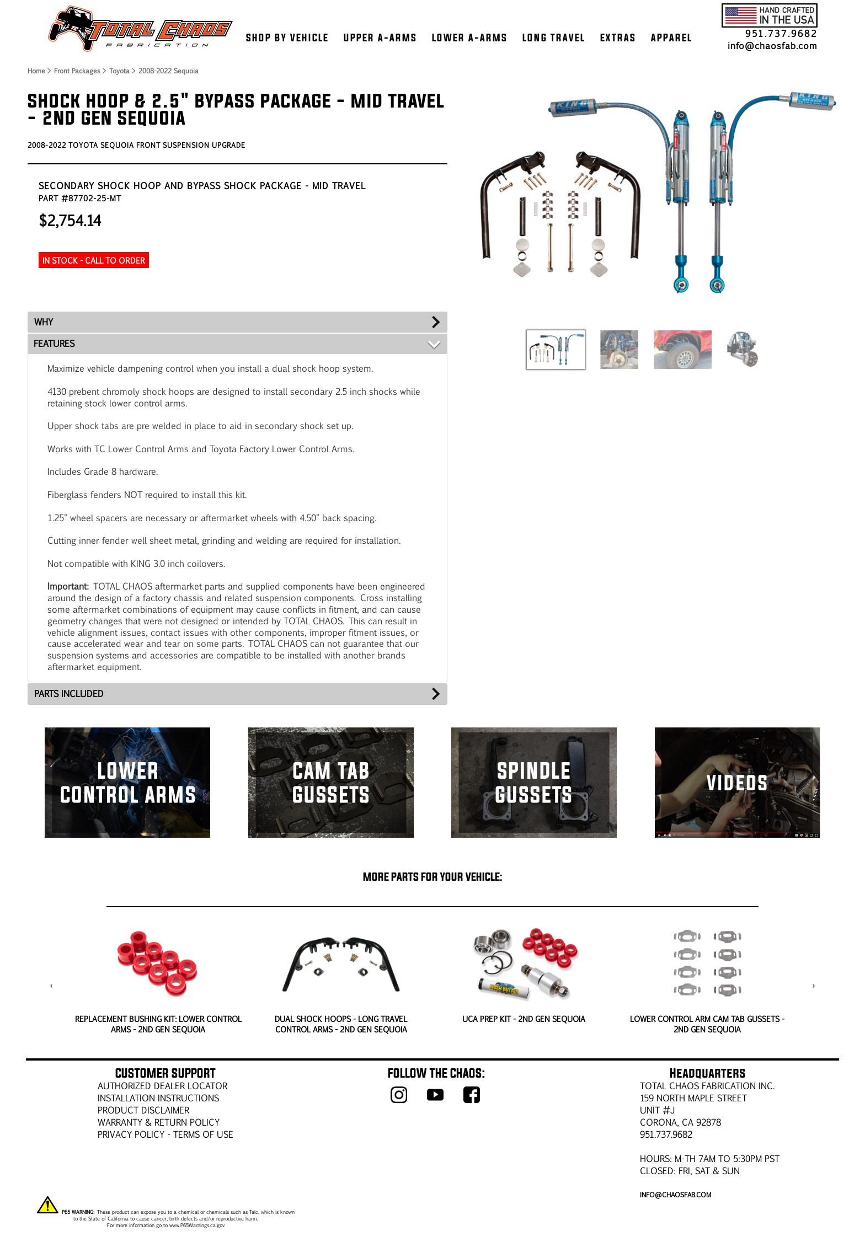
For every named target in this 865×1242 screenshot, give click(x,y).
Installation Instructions (158, 1098)
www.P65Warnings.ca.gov (197, 1225)
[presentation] (51, 985)
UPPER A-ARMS (380, 37)
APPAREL (671, 37)
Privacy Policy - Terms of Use (165, 1134)
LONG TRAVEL (553, 37)
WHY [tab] (43, 322)
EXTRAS (618, 37)
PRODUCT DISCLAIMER (143, 1110)
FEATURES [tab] (54, 343)
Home (36, 70)
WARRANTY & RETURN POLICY (159, 1122)
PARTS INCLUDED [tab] (69, 693)
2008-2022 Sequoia (168, 70)
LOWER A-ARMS (470, 37)
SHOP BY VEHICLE (287, 37)
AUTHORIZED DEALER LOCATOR (162, 1085)
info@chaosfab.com (773, 45)
